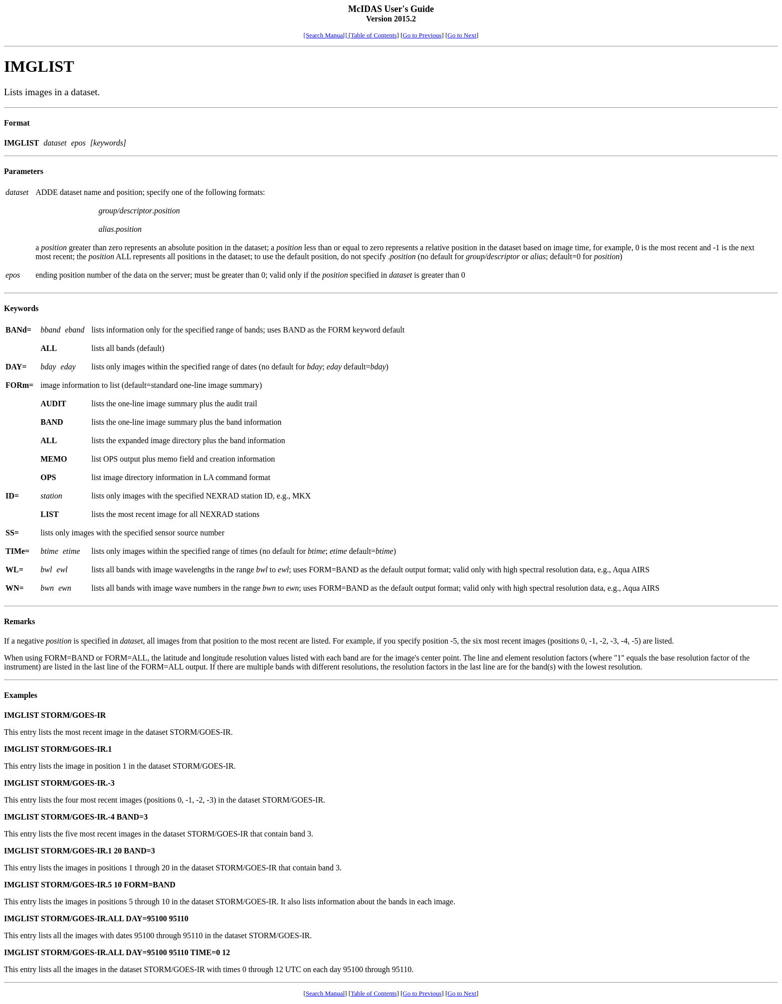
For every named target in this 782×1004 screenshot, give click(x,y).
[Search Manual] (326, 35)
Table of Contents (373, 35)
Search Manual (325, 993)
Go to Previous (421, 35)
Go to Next (461, 35)
